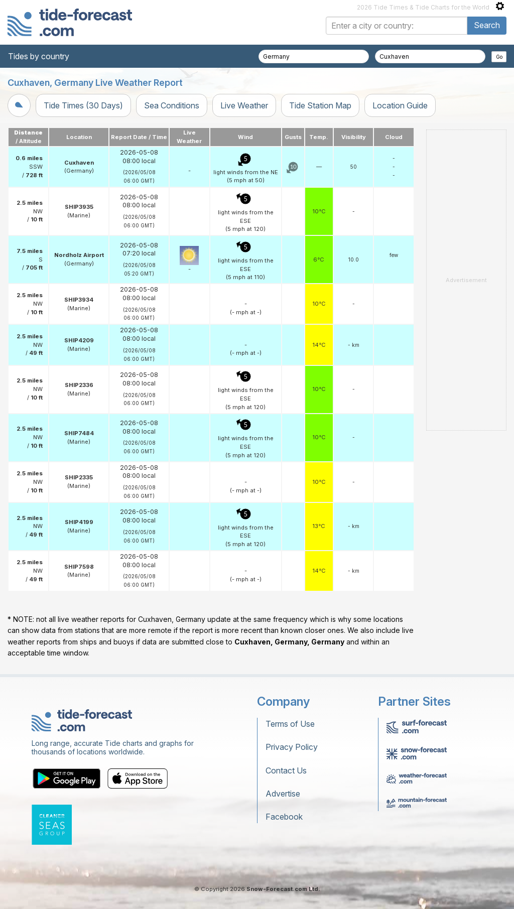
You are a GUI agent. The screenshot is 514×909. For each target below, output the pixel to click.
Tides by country (38, 56)
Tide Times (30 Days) (83, 105)
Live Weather (244, 105)
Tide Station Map (320, 105)
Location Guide (400, 105)
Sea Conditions (171, 105)
